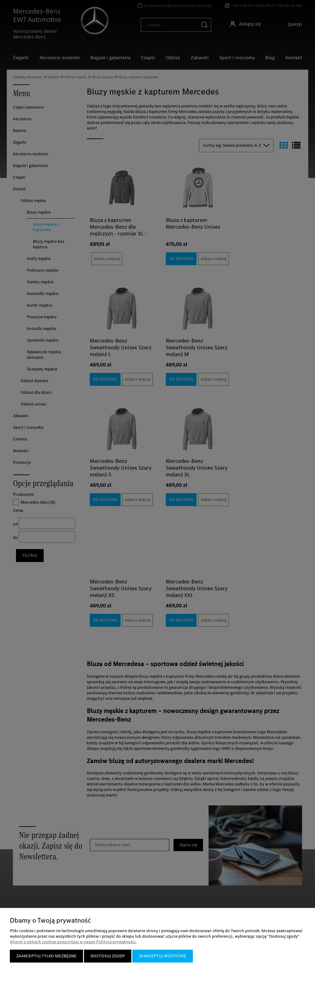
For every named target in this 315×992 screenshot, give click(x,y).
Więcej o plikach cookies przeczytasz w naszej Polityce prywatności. (73, 942)
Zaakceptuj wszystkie (162, 956)
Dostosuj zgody (107, 956)
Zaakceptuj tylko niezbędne (46, 956)
